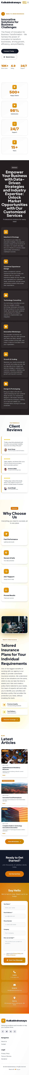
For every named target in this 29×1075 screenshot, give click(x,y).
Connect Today (10, 51)
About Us (4, 1041)
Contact (3, 1044)
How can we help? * (9, 937)
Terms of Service (10, 955)
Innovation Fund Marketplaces (12, 797)
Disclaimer (4, 1059)
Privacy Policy (17, 953)
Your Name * (7, 904)
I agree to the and (14, 954)
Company (6, 929)
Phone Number (8, 921)
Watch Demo (9, 57)
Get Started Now (14, 874)
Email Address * (8, 912)
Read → (4, 775)
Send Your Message (14, 960)
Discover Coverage (11, 719)
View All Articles (14, 841)
